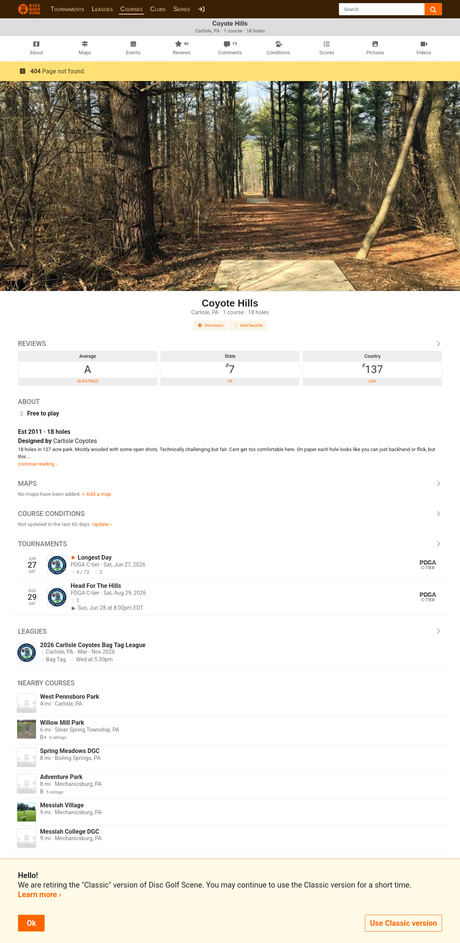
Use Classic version (403, 923)
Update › (102, 524)
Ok (31, 923)
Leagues (102, 9)
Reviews (230, 343)
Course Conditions (230, 514)
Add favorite (248, 325)
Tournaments (67, 9)
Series (181, 9)
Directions (211, 325)
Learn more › (39, 894)
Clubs (157, 9)
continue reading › (37, 464)
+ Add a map (96, 494)
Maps (230, 483)
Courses (131, 9)
